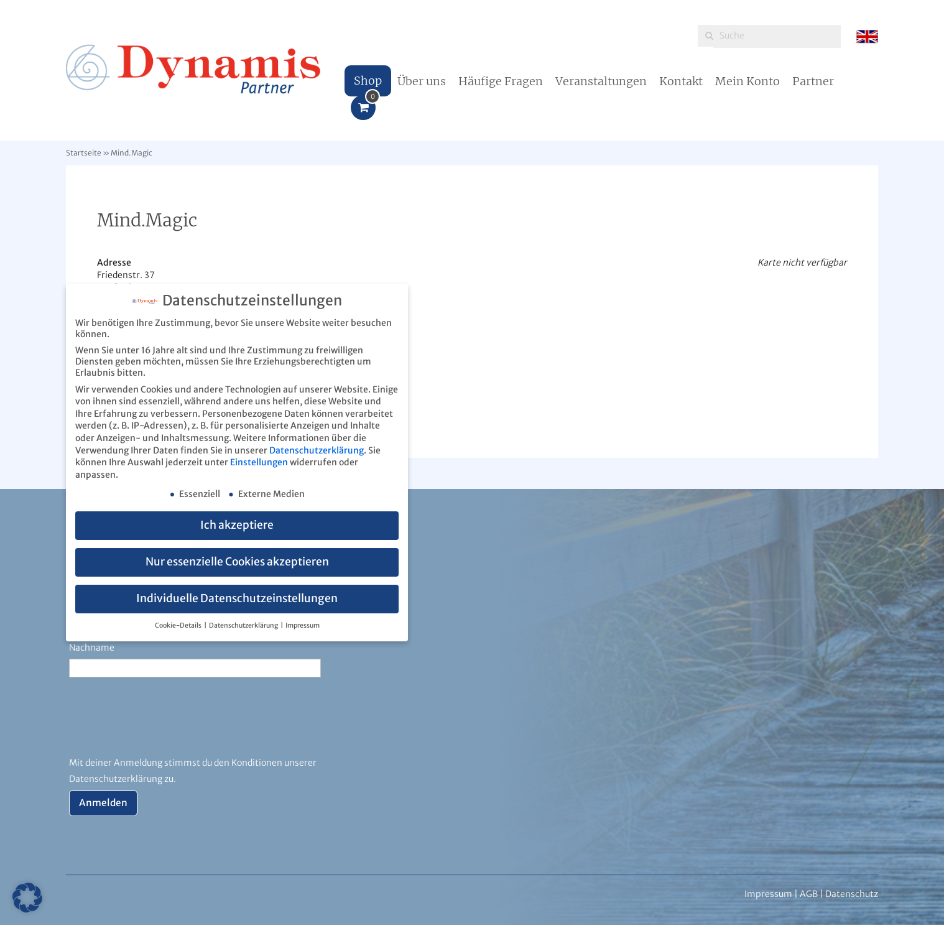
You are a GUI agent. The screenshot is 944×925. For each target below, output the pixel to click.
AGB (809, 893)
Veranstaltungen (601, 81)
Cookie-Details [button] (179, 625)
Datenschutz (851, 893)
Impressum (302, 625)
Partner (813, 81)
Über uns (421, 81)
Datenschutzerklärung (316, 450)
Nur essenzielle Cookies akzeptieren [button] (237, 562)
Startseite (83, 152)
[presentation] (163, 724)
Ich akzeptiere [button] (237, 525)
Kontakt (681, 81)
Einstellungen (259, 462)
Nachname (91, 647)
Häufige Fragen (500, 81)
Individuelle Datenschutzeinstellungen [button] (237, 598)
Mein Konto (747, 81)
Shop (368, 80)
